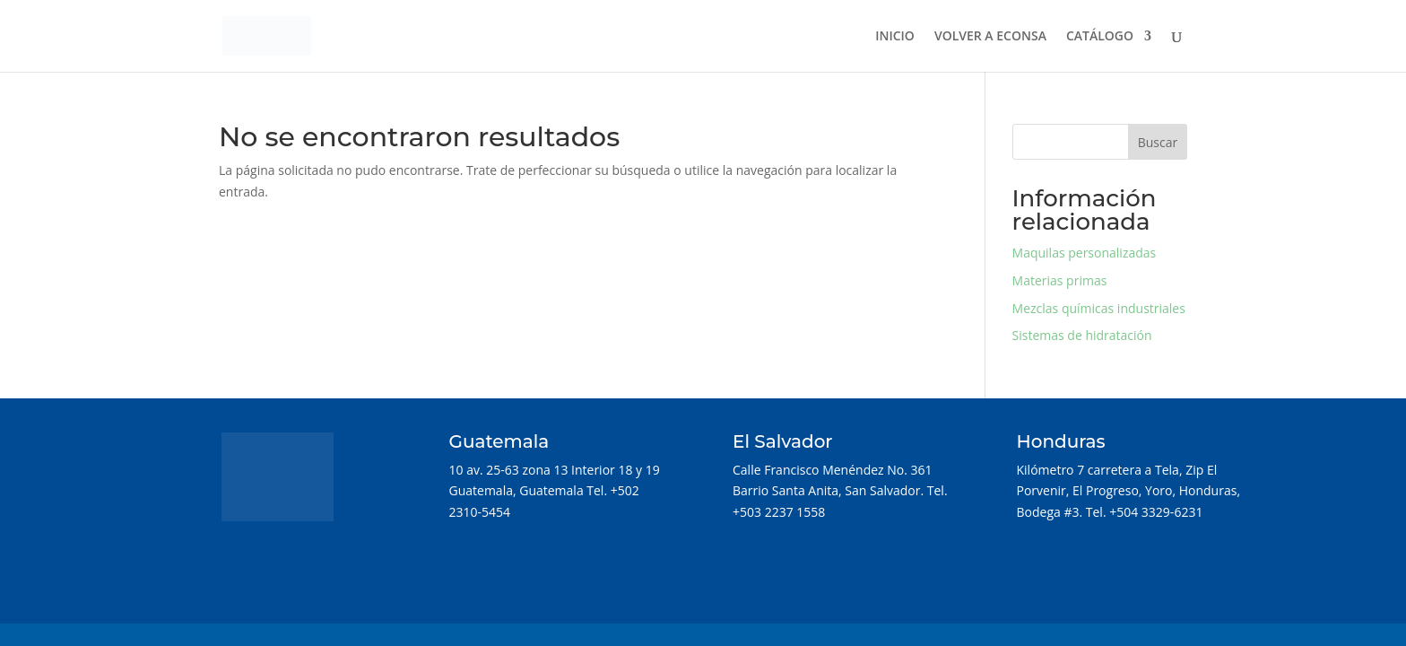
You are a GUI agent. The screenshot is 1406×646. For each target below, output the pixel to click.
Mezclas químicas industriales (1098, 308)
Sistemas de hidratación (1082, 335)
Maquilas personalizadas (1084, 252)
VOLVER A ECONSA (990, 37)
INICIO (895, 37)
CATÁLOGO (1099, 37)
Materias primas (1059, 280)
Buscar (1158, 142)
